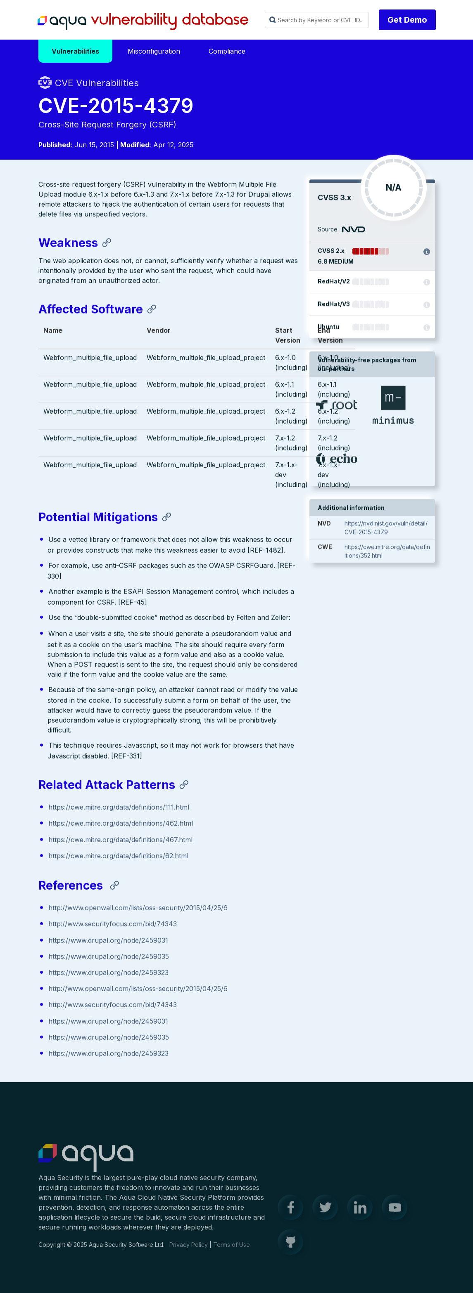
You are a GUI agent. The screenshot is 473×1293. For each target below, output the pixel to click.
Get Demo (407, 20)
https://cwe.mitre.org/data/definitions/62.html (118, 857)
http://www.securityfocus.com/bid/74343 (112, 925)
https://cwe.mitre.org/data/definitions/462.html (120, 824)
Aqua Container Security (85, 1163)
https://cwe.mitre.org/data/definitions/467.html (120, 840)
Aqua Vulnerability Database (143, 22)
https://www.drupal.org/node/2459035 (108, 957)
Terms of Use (231, 1249)
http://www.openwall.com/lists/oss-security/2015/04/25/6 (138, 908)
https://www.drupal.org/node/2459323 (108, 973)
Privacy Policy (188, 1249)
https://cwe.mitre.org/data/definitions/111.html (118, 808)
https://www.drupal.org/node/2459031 (108, 941)
